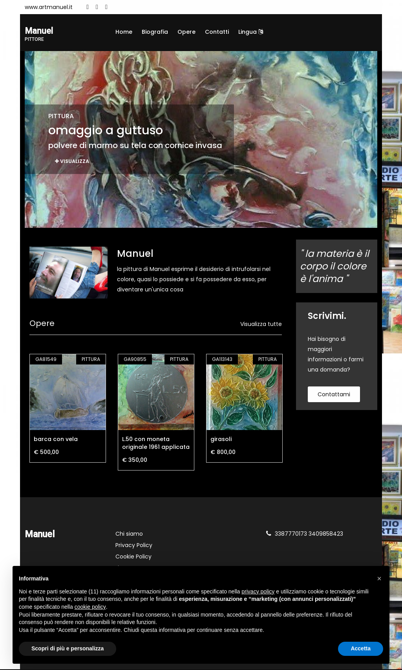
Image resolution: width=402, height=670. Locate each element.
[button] (379, 578)
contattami (334, 395)
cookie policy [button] (90, 607)
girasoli (221, 440)
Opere (186, 32)
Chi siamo (129, 534)
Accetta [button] (361, 648)
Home (123, 32)
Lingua (250, 32)
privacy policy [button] (257, 591)
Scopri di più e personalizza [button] (67, 648)
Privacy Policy (133, 546)
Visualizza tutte (261, 325)
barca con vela (56, 440)
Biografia (155, 32)
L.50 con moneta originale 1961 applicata (156, 444)
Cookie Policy (133, 557)
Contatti (217, 32)
